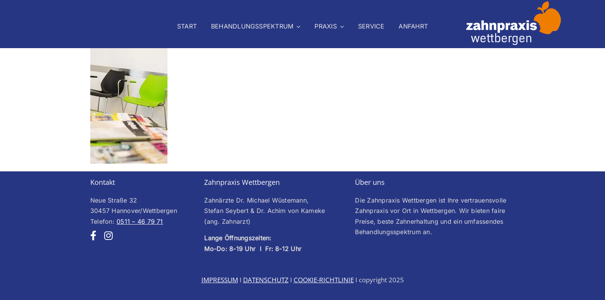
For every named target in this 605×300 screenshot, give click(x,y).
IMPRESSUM (219, 279)
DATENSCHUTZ (266, 279)
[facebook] (93, 235)
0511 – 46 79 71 (140, 221)
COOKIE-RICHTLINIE (324, 279)
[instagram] (108, 235)
